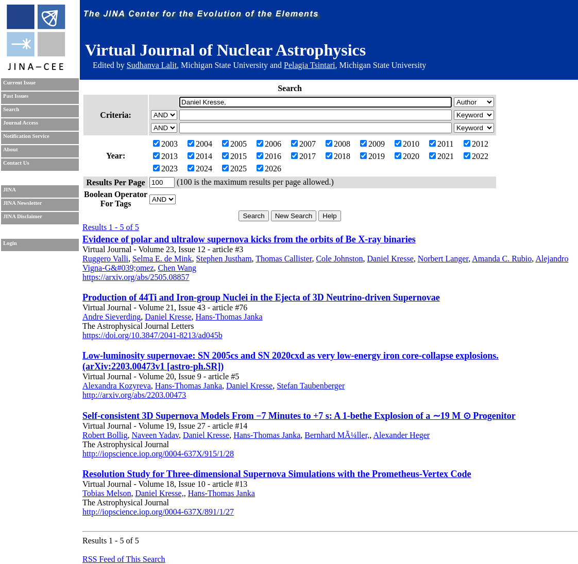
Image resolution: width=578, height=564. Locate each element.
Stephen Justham (224, 258)
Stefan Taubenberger (311, 385)
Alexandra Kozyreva (116, 385)
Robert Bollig (105, 435)
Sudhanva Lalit (152, 65)
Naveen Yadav (155, 435)
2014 (200, 156)
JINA (9, 189)
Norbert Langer (443, 258)
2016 (269, 156)
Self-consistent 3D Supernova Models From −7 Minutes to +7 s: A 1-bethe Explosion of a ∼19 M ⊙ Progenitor (299, 416)
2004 (200, 143)
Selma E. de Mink (162, 258)
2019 (372, 156)
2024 (200, 168)
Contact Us (16, 163)
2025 (234, 168)
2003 (165, 143)
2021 (441, 156)
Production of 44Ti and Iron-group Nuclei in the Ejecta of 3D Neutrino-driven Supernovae (261, 297)
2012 (476, 143)
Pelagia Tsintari (309, 65)
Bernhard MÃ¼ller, (336, 435)
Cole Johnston (339, 258)
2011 (441, 143)
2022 (476, 156)
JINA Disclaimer (22, 216)
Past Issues (15, 96)
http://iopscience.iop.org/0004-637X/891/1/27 (158, 511)
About (10, 149)
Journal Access (20, 123)
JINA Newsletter (22, 203)
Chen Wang (177, 267)
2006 (269, 143)
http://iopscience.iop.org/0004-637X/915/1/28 (158, 453)
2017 (303, 156)
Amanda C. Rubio (502, 258)
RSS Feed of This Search (123, 559)
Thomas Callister (284, 258)
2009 (372, 143)
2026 (269, 168)
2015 (234, 156)
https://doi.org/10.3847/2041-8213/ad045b (152, 335)
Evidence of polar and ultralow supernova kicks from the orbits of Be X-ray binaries (249, 239)
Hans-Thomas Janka (229, 316)
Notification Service (26, 136)
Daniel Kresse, (159, 493)
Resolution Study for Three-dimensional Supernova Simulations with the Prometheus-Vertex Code (276, 474)
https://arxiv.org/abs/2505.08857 (136, 277)
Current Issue (19, 82)
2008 (338, 143)
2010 (407, 143)
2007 (303, 143)
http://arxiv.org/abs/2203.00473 (134, 395)
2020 (407, 156)
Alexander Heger (401, 435)
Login (10, 243)
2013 (165, 156)
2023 (165, 168)
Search (11, 109)
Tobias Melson (106, 493)
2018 (338, 156)
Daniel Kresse (390, 258)
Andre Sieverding (111, 316)
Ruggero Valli (105, 258)
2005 (234, 143)
